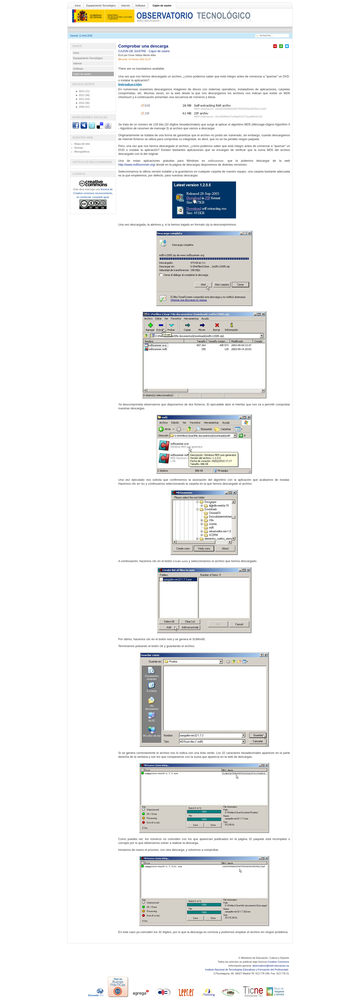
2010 (80, 103)
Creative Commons (278, 961)
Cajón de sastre (162, 5)
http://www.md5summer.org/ (136, 164)
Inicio (78, 5)
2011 (80, 99)
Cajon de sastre (159, 51)
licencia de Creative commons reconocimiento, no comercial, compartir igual (93, 193)
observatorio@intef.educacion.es (270, 965)
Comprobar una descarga (143, 46)
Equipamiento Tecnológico (101, 5)
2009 (80, 106)
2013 (80, 91)
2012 (80, 95)
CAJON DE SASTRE (132, 51)
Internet (125, 5)
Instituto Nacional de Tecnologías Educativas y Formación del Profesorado (247, 969)
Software (140, 5)
